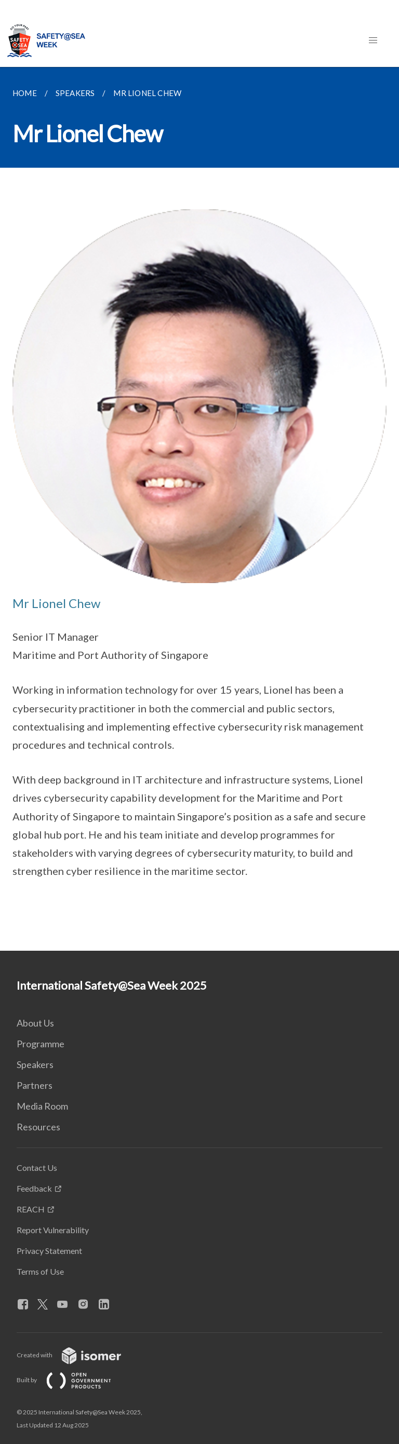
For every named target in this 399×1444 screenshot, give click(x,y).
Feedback (34, 1188)
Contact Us (37, 1167)
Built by (72, 1380)
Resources (38, 1126)
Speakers (35, 1064)
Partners (34, 1085)
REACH (31, 1209)
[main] (199, 509)
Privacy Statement (49, 1251)
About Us (35, 1023)
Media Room (42, 1106)
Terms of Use (40, 1271)
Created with (77, 1355)
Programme (40, 1043)
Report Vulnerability (53, 1230)
